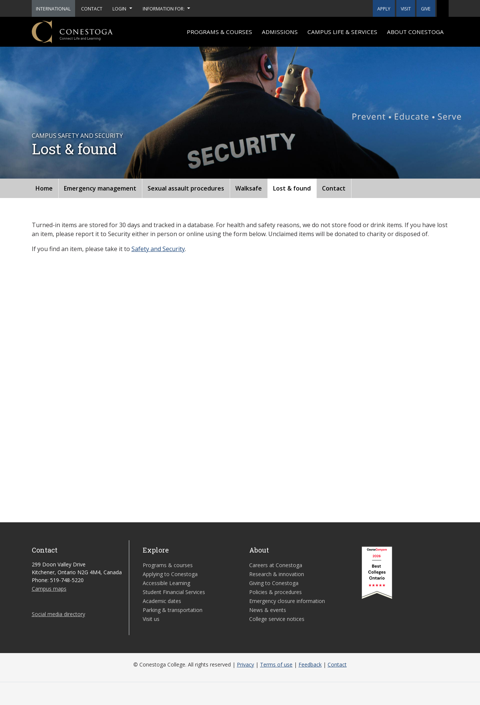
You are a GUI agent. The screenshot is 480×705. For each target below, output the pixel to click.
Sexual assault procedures (186, 188)
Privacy (245, 664)
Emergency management (100, 188)
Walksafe (248, 188)
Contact (334, 188)
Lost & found (292, 188)
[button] (443, 8)
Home (44, 188)
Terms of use (276, 664)
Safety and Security (158, 249)
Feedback (310, 664)
